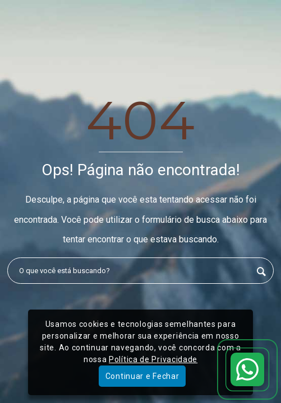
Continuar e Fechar (142, 376)
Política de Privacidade (153, 359)
